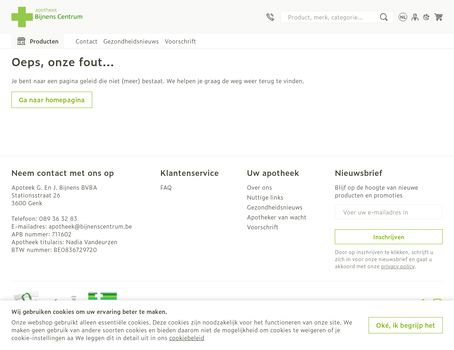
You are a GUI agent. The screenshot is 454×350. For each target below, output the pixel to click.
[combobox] (337, 17)
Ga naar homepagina (52, 99)
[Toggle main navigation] (37, 41)
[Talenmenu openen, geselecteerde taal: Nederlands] (403, 17)
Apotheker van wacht (276, 217)
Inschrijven (388, 237)
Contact (87, 41)
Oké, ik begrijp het (405, 325)
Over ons (259, 187)
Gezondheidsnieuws (131, 41)
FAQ (166, 187)
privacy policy (397, 266)
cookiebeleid (186, 337)
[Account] (415, 17)
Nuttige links (265, 197)
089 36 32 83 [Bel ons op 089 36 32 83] (58, 218)
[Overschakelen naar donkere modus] (426, 17)
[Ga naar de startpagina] (46, 17)
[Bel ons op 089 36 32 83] (270, 17)
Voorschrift (180, 41)
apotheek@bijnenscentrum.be (90, 226)
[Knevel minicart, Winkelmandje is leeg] (438, 17)
